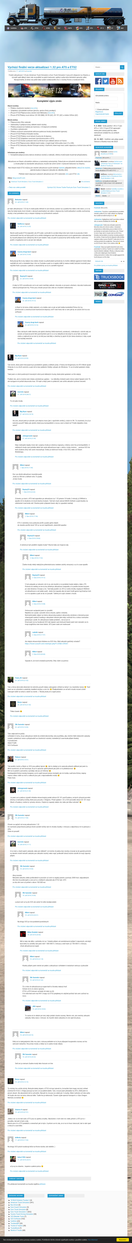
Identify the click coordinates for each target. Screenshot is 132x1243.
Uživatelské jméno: (102, 96)
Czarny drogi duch (24, 252)
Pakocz (18, 757)
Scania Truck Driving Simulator (22, 1214)
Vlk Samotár (19, 724)
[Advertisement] (66, 46)
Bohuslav (18, 200)
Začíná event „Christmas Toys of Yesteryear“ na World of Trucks (111, 163)
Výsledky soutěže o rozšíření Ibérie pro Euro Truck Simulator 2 (112, 191)
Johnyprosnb (27, 436)
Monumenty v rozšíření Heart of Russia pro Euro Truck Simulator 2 (111, 176)
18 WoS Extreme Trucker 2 (20, 1200)
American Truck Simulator (19, 181)
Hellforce (21, 224)
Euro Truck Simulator (18, 1210)
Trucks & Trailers (17, 1226)
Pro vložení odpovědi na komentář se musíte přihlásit (27, 218)
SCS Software (16, 1219)
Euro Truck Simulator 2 (36, 181)
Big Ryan (18, 356)
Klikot (22, 465)
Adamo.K (18, 1110)
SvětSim (14, 1221)
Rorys (20, 702)
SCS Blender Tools (17, 1216)
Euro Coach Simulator (18, 1207)
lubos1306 (21, 1157)
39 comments (85, 181)
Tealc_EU (18, 678)
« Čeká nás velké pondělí (16, 187)
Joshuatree (98, 211)
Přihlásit (118, 113)
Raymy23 (23, 276)
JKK (33, 1006)
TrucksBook (15, 1228)
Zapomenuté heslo (102, 114)
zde (66, 174)
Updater (61, 168)
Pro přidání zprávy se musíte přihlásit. (106, 265)
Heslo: (97, 103)
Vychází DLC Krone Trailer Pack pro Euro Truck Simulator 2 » (69, 187)
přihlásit (42, 1184)
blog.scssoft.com (19, 178)
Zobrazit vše (99, 261)
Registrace (99, 112)
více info (34, 108)
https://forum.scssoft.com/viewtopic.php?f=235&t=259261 (46, 644)
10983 (110, 154)
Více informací (96, 1240)
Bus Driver (14, 1205)
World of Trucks (16, 1230)
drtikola (18, 1138)
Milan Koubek (32, 932)
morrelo (29, 71)
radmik (35, 632)
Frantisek (97, 208)
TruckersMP (15, 1223)
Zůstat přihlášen (103, 109)
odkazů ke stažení (83, 168)
